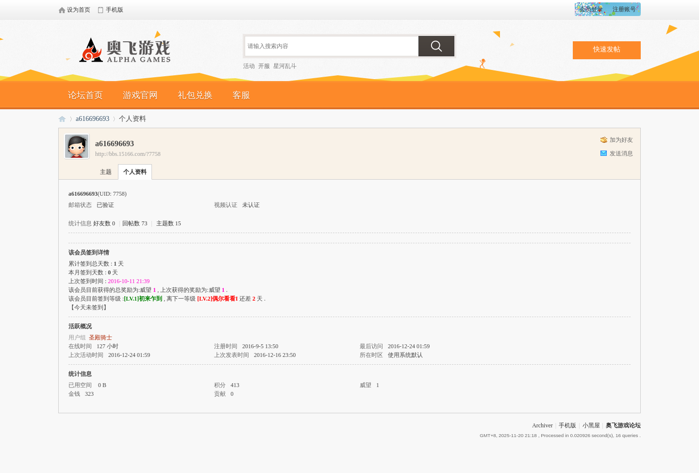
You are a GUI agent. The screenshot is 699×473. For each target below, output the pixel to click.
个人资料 (135, 172)
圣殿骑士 (100, 337)
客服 (241, 95)
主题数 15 (168, 223)
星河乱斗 (285, 66)
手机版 (567, 425)
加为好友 (621, 139)
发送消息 (621, 153)
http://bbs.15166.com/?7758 (128, 154)
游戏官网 (140, 95)
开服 (264, 66)
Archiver (542, 425)
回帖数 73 (134, 223)
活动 (249, 66)
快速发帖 (606, 49)
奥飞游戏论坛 (128, 51)
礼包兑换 (195, 95)
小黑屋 (591, 425)
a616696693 (92, 118)
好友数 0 (104, 223)
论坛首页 (85, 95)
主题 (106, 172)
